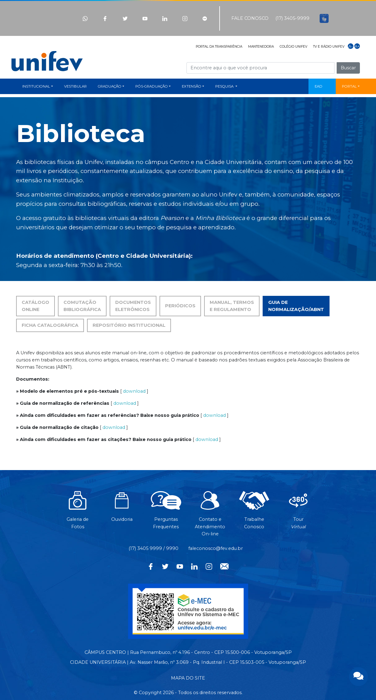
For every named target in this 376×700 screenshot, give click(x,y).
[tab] (180, 306)
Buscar (348, 68)
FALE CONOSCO (250, 18)
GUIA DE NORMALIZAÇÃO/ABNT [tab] (296, 306)
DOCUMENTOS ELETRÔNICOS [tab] (133, 306)
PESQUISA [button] (224, 86)
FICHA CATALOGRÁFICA (50, 325)
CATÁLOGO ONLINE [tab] (35, 306)
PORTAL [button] (349, 86)
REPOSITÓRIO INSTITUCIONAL (129, 325)
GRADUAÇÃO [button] (109, 86)
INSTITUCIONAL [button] (36, 86)
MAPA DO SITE (188, 678)
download (134, 391)
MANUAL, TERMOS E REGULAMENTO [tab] (232, 306)
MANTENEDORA (261, 47)
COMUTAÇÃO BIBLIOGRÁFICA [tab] (82, 306)
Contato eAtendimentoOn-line (210, 516)
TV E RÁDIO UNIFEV (328, 47)
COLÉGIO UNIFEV (293, 47)
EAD (318, 86)
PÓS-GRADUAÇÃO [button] (151, 86)
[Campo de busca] (260, 68)
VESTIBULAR (75, 86)
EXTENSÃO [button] (191, 86)
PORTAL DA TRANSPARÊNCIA (219, 47)
